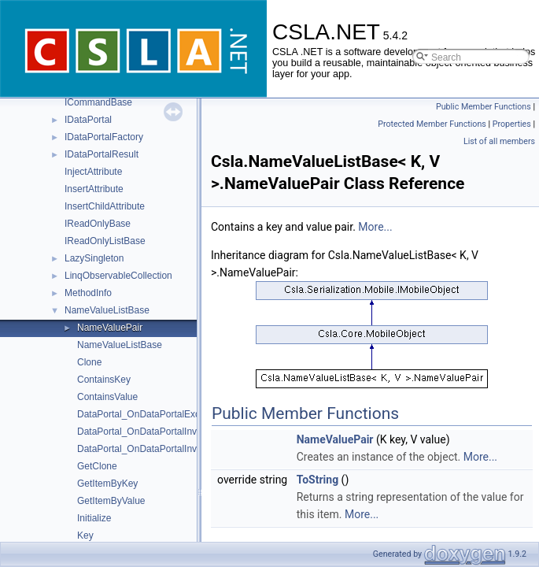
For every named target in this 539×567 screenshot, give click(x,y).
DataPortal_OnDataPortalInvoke (144, 431)
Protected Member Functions (432, 124)
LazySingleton (94, 258)
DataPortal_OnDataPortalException (151, 414)
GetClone (97, 466)
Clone (89, 362)
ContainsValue (107, 396)
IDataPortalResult (101, 154)
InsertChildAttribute (105, 206)
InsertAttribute (94, 189)
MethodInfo (88, 292)
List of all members (499, 141)
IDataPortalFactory (104, 137)
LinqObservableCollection (118, 275)
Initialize (94, 518)
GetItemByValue (111, 500)
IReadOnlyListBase (105, 240)
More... (375, 226)
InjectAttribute (93, 171)
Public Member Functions (483, 107)
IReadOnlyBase (98, 223)
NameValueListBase (107, 310)
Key (85, 535)
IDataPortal (88, 119)
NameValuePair (109, 327)
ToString (317, 479)
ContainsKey (104, 379)
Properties (512, 124)
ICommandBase (98, 102)
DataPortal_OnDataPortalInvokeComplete (165, 448)
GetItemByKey (107, 483)
